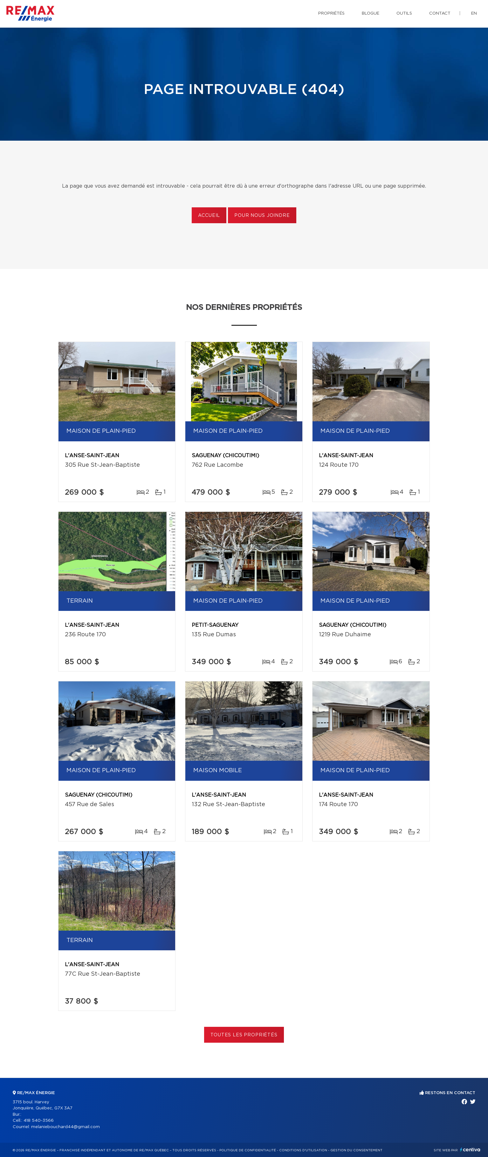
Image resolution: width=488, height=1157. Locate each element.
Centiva (470, 1149)
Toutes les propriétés (244, 1035)
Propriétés (331, 13)
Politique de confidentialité (247, 1150)
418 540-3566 (39, 1121)
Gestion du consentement (356, 1150)
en (474, 13)
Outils (404, 13)
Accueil (209, 215)
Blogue (370, 13)
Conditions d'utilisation (303, 1150)
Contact (439, 13)
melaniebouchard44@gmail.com (65, 1127)
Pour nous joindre (262, 215)
